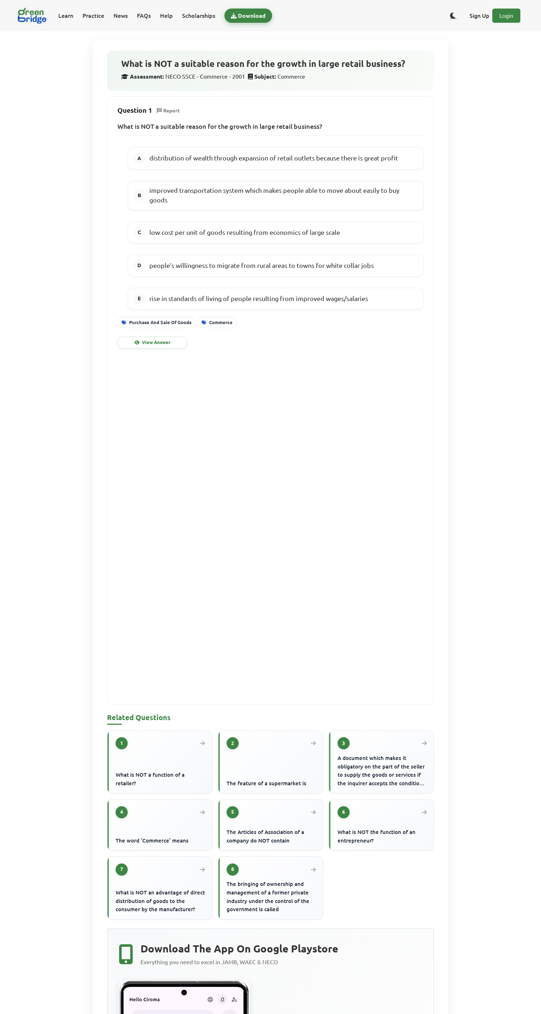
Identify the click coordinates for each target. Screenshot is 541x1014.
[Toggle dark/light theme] (453, 16)
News (120, 15)
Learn (65, 15)
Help (166, 15)
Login (506, 15)
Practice (93, 15)
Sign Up (479, 15)
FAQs (144, 15)
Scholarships (198, 15)
